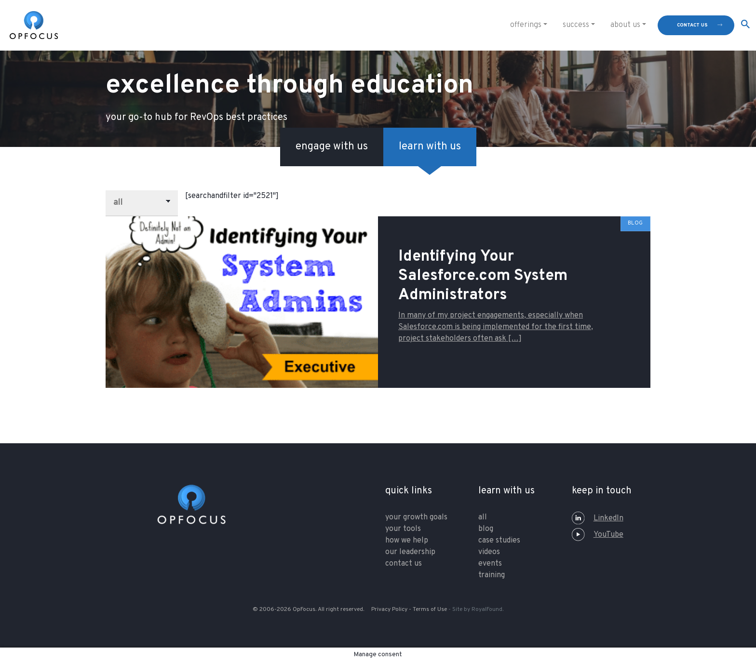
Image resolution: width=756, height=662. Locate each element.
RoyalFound (487, 609)
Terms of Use (430, 609)
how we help (406, 540)
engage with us (332, 146)
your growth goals (416, 517)
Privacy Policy (389, 609)
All (482, 517)
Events (490, 564)
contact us (692, 25)
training (491, 575)
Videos (489, 552)
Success (576, 25)
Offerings (525, 25)
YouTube (597, 535)
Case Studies (499, 540)
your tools (403, 529)
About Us (625, 25)
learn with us (430, 146)
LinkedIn (597, 518)
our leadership (410, 552)
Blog (485, 529)
